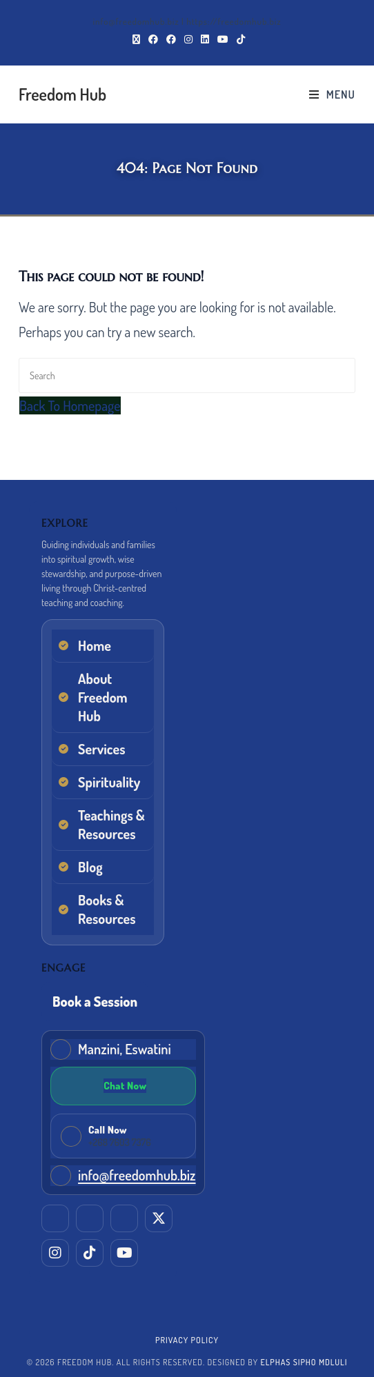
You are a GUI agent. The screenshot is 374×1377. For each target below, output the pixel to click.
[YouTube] (124, 1253)
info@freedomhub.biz (136, 1175)
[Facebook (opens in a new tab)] (153, 39)
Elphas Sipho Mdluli (303, 1362)
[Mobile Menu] (332, 94)
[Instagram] (55, 1253)
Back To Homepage (69, 405)
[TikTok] (90, 1253)
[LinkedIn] (55, 1218)
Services (101, 749)
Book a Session (94, 1001)
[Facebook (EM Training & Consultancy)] (124, 1218)
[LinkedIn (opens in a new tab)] (205, 39)
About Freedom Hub (103, 697)
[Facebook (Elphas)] (90, 1218)
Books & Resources (107, 909)
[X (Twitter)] (159, 1218)
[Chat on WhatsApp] (122, 1086)
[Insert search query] (187, 375)
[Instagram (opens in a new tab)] (188, 39)
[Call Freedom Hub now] (122, 1136)
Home (94, 645)
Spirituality (109, 782)
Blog (90, 867)
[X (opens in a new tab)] (136, 39)
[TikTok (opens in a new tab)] (239, 39)
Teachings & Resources (111, 824)
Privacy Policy (187, 1340)
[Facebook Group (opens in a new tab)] (171, 39)
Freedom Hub (62, 94)
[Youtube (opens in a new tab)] (223, 39)
